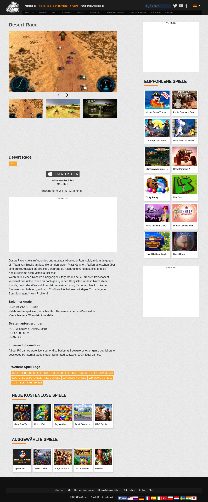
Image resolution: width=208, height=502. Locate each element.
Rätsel (81, 13)
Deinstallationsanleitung (109, 490)
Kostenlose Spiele (57, 373)
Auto (54, 13)
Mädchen (156, 13)
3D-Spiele (18, 382)
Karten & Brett (138, 13)
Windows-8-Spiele (100, 377)
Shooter (29, 13)
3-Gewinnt (67, 13)
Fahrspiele (34, 382)
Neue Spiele (52, 377)
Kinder (169, 13)
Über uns (59, 490)
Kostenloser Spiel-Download (92, 373)
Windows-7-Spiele (74, 377)
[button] (26, 115)
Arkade (43, 13)
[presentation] (59, 95)
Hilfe (69, 490)
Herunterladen (63, 174)
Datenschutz (129, 490)
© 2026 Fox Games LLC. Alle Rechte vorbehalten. (93, 497)
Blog (151, 490)
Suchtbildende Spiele (27, 373)
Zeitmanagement (116, 13)
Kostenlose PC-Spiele (27, 377)
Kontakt (141, 490)
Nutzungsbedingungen (84, 490)
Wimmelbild (96, 13)
